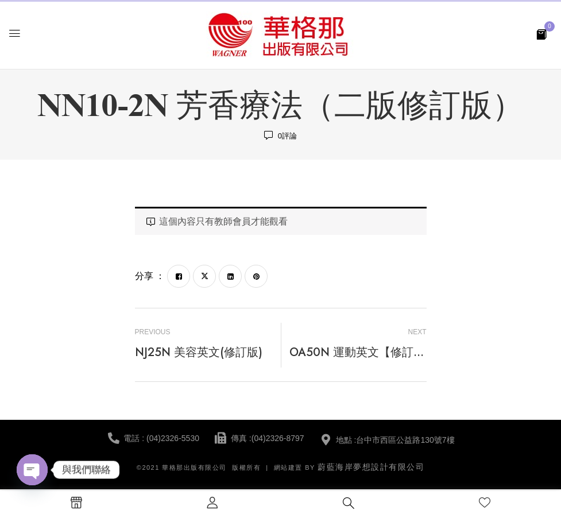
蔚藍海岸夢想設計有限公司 (371, 467)
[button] (541, 33)
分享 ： (150, 276)
